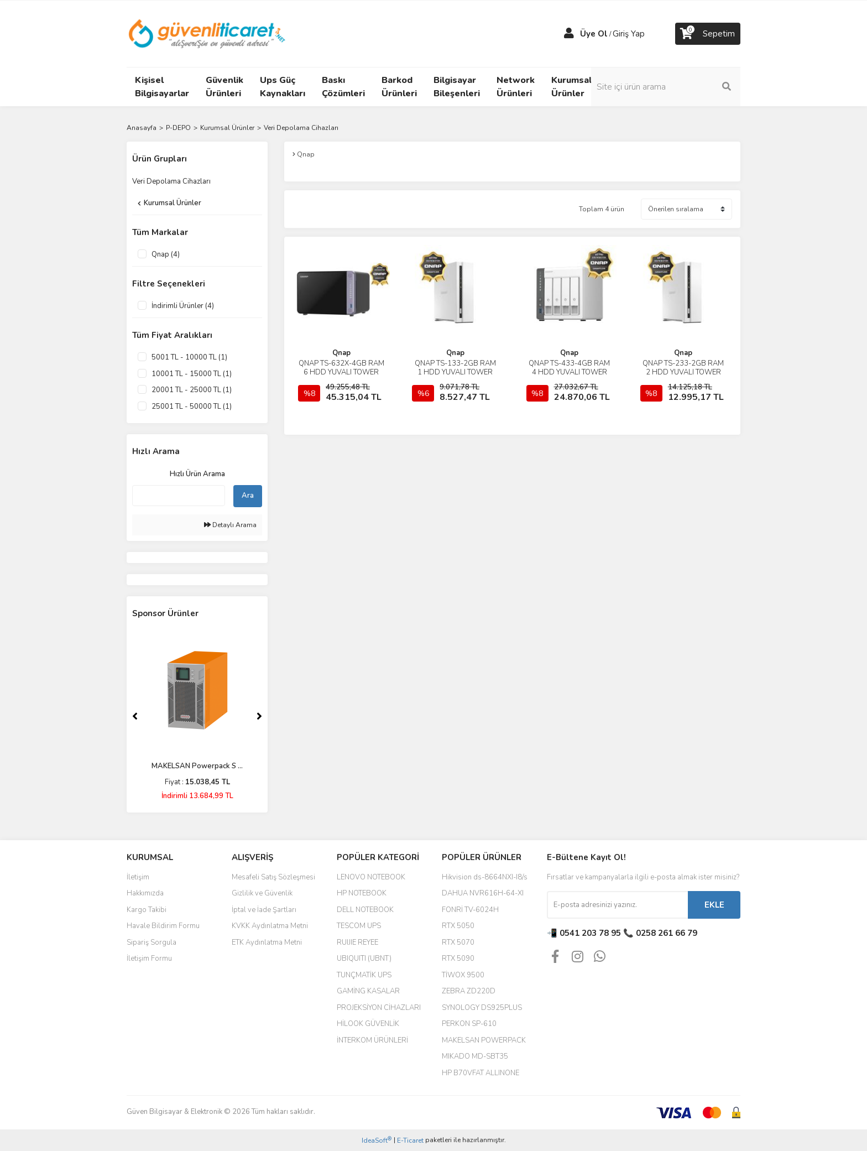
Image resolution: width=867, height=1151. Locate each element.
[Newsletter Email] (617, 905)
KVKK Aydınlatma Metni (270, 926)
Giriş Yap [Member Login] (629, 33)
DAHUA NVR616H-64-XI (483, 893)
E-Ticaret (410, 1140)
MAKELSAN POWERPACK (484, 1040)
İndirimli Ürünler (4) (183, 306)
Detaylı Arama (230, 524)
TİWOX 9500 (463, 975)
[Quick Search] (178, 495)
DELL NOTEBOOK (365, 910)
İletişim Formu (149, 958)
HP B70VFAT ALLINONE (480, 1073)
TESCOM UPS (359, 926)
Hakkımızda (145, 893)
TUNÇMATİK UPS (364, 975)
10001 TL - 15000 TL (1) (192, 374)
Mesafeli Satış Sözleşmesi (273, 877)
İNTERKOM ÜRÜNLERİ (372, 1040)
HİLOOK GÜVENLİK (368, 1024)
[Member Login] (569, 33)
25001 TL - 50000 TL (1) (192, 407)
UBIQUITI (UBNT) (364, 958)
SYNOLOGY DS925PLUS (482, 1008)
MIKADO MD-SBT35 (475, 1056)
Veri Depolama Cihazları (301, 127)
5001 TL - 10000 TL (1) (189, 357)
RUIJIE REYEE (357, 942)
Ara (248, 496)
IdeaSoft (376, 1140)
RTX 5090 (458, 958)
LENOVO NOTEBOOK (371, 877)
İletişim (138, 877)
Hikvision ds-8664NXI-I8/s (484, 877)
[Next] (259, 716)
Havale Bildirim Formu (163, 926)
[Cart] (707, 34)
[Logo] (208, 33)
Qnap (341, 353)
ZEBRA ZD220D (468, 991)
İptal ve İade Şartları (264, 910)
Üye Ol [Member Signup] (594, 33)
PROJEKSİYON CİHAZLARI (379, 1008)
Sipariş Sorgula (151, 942)
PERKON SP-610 (469, 1024)
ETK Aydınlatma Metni (267, 942)
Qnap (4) (166, 254)
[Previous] (135, 716)
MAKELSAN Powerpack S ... (197, 766)
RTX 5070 (458, 942)
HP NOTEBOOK (362, 893)
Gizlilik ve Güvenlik (262, 893)
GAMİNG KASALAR (368, 991)
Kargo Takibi (146, 910)
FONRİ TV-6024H (470, 910)
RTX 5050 (458, 926)
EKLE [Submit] (714, 904)
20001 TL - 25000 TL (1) (192, 390)
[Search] (665, 86)
